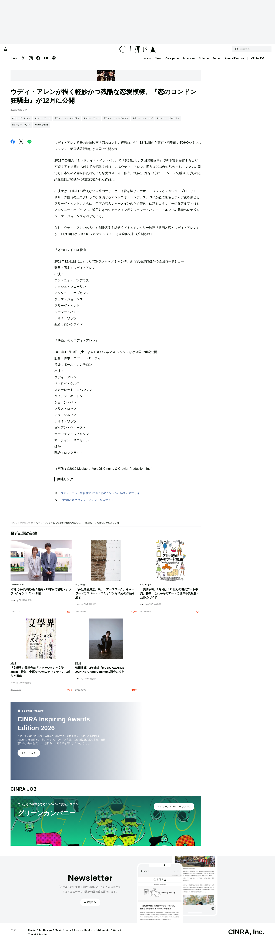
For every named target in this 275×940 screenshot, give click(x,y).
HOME (14, 526)
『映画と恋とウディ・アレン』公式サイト (87, 503)
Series (216, 61)
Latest (147, 61)
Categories (172, 61)
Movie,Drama (26, 526)
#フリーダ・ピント (21, 122)
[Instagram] (31, 62)
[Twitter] (23, 62)
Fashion (43, 938)
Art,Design (45, 933)
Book (87, 933)
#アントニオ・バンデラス (67, 122)
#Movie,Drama (41, 128)
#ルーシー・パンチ (21, 128)
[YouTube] (46, 62)
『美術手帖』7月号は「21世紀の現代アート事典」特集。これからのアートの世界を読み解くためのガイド (169, 596)
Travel (32, 938)
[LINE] (54, 62)
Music (32, 933)
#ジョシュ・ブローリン (168, 122)
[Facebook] (38, 62)
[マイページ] (18, 51)
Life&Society (101, 933)
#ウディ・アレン (92, 122)
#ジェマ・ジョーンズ (143, 122)
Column (204, 61)
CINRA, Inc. (246, 935)
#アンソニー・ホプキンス (116, 122)
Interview (189, 61)
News (158, 61)
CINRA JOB (257, 61)
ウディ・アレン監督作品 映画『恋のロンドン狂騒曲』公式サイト (102, 496)
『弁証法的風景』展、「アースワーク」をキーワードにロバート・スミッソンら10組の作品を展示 (105, 596)
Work (116, 933)
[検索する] (224, 51)
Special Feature (234, 61)
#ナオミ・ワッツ (43, 122)
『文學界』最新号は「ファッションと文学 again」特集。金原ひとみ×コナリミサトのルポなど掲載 (40, 675)
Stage (77, 933)
